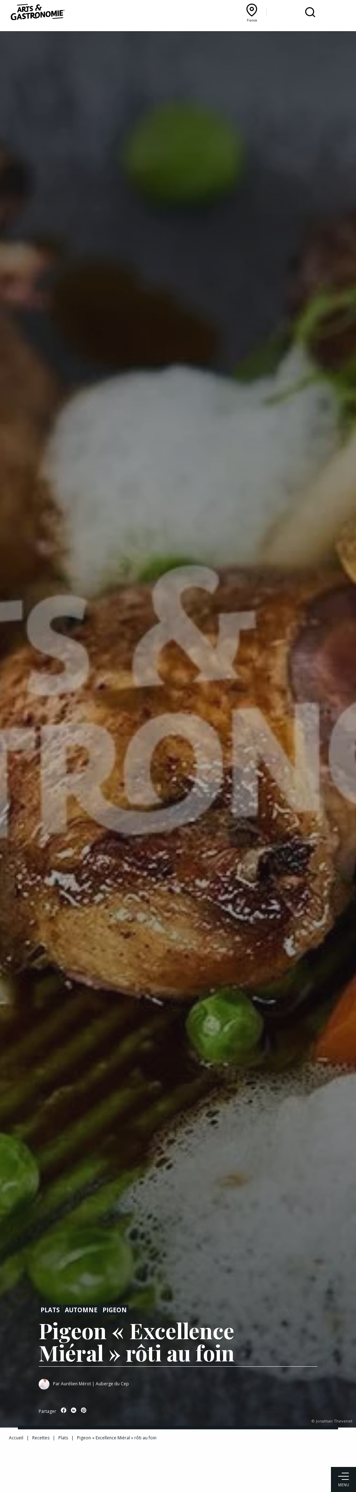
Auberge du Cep (112, 1384)
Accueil (16, 1438)
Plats (50, 1310)
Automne (81, 1310)
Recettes (40, 1438)
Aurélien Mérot (76, 1384)
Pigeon (114, 1310)
